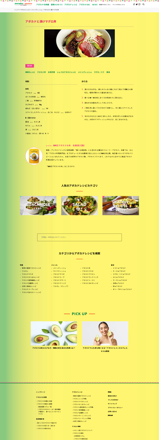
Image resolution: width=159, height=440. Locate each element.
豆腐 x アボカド (118, 283)
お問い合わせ (112, 411)
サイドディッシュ (59, 271)
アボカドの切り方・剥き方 (46, 426)
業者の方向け (112, 396)
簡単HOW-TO (40, 419)
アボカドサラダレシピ (80, 401)
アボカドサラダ (27, 274)
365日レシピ (30, 72)
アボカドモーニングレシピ (82, 416)
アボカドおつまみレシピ (31, 277)
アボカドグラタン (88, 274)
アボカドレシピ (77, 392)
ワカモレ (25, 271)
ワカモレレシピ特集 (80, 399)
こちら (68, 166)
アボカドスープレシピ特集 (82, 418)
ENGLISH (110, 415)
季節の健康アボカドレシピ (31, 268)
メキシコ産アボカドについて (82, 430)
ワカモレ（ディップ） (61, 286)
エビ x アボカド (118, 277)
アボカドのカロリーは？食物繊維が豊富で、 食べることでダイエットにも (49, 412)
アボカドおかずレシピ (90, 283)
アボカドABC (76, 426)
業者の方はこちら (105, 4)
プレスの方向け (113, 400)
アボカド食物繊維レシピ (31, 280)
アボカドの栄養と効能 (44, 401)
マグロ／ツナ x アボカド (122, 274)
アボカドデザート (59, 280)
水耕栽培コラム (79, 436)
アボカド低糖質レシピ (30, 283)
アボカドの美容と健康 (44, 404)
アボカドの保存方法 (44, 428)
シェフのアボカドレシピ (66, 72)
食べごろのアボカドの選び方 (47, 423)
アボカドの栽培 (78, 433)
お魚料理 (51, 72)
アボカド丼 (41, 72)
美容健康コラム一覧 (45, 407)
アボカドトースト (88, 280)
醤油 (108, 72)
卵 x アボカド (117, 286)
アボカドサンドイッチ (90, 277)
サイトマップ (112, 404)
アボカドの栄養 (41, 397)
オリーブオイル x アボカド (122, 289)
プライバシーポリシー (115, 407)
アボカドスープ (58, 277)
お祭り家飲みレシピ (29, 286)
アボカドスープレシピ (30, 289)
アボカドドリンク (59, 283)
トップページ (40, 392)
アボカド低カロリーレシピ (31, 292)
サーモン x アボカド (120, 280)
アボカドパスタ (87, 271)
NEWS (109, 392)
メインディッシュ (85, 72)
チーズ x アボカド (119, 271)
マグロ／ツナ (99, 72)
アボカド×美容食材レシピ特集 (83, 407)
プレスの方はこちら (118, 4)
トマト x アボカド (119, 268)
